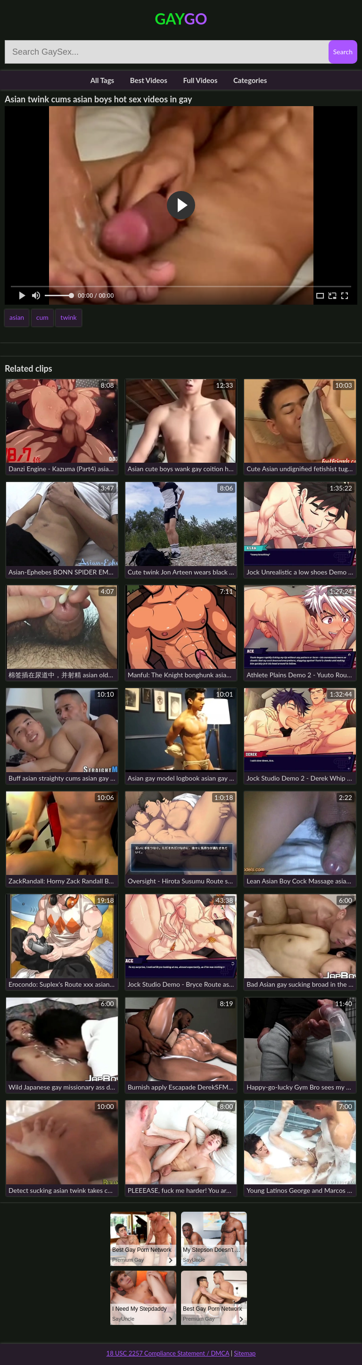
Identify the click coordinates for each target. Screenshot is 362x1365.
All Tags (102, 80)
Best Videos (148, 80)
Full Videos (200, 80)
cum (42, 317)
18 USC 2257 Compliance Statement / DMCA (168, 1353)
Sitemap (244, 1353)
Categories (250, 80)
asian (16, 317)
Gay (181, 18)
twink (68, 317)
